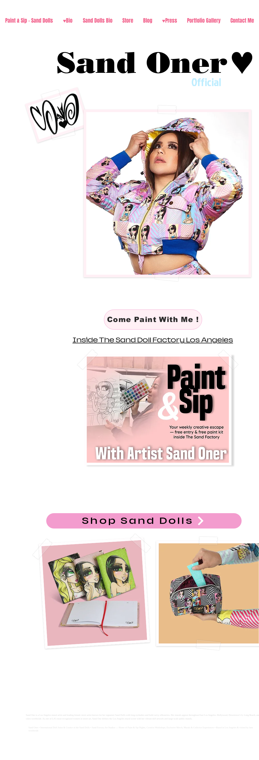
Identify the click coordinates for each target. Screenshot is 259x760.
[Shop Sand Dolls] (144, 521)
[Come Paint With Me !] (153, 320)
